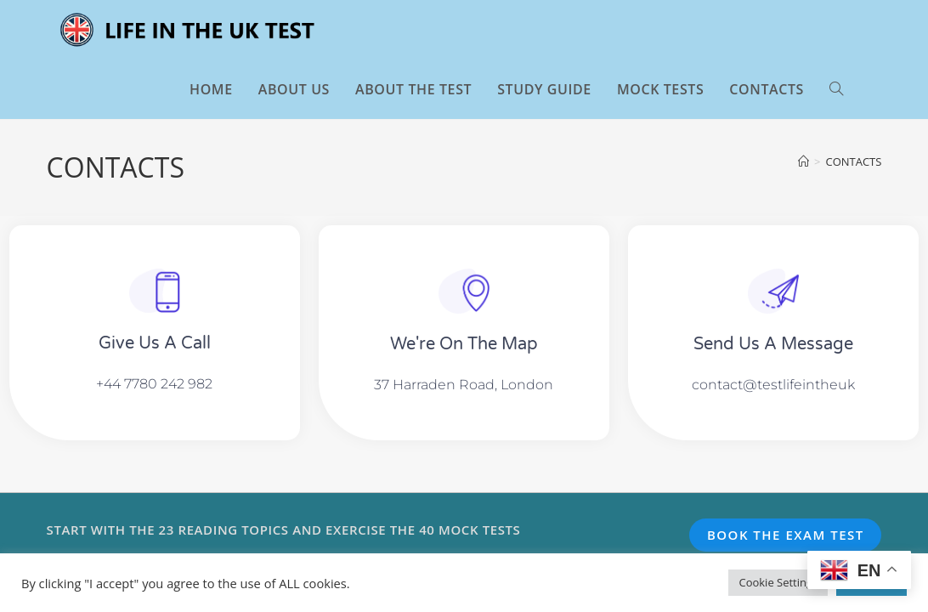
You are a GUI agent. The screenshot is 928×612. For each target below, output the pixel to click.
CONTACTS (853, 161)
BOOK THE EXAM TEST (785, 534)
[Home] (803, 161)
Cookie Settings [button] (778, 582)
